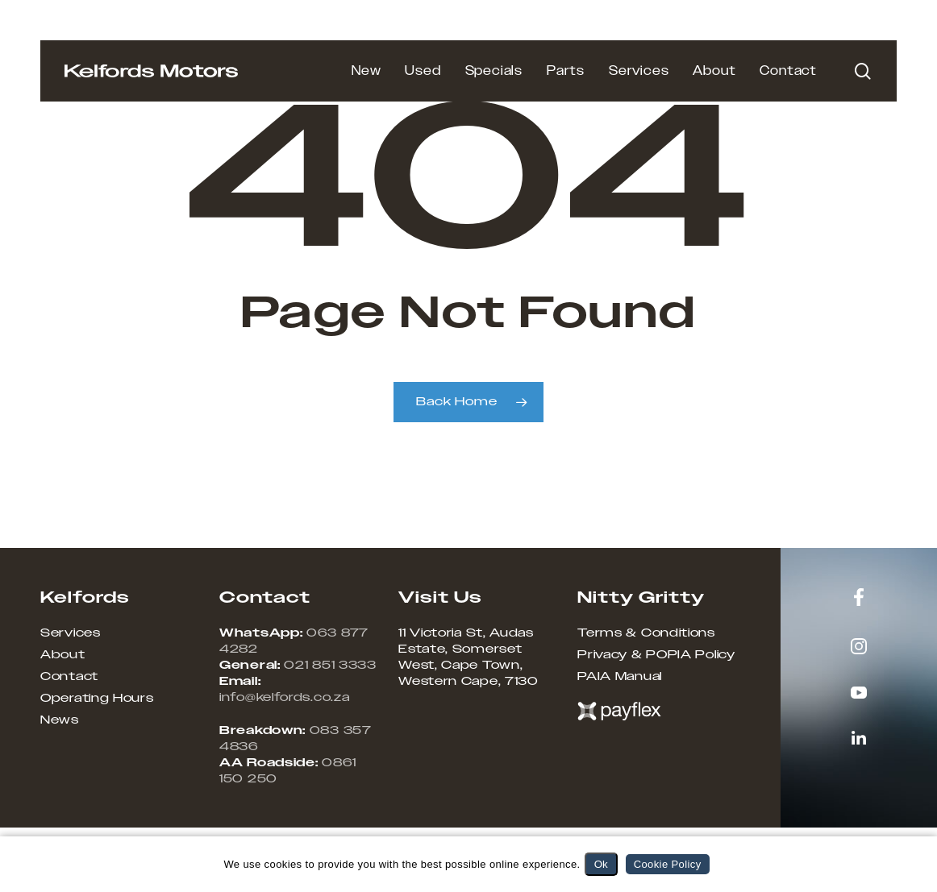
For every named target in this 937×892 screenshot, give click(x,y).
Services (70, 633)
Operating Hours (97, 698)
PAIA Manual (619, 677)
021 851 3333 (330, 665)
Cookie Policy (668, 864)
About (62, 655)
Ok (601, 864)
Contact (69, 677)
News (59, 720)
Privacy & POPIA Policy (656, 655)
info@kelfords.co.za (284, 698)
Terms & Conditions (646, 633)
